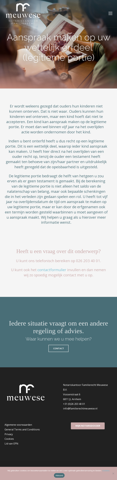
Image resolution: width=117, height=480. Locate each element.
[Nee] (113, 473)
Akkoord (59, 475)
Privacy (9, 434)
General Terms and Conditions (22, 429)
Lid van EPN (11, 443)
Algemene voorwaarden (18, 424)
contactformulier (51, 269)
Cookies (9, 438)
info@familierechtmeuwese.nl (80, 408)
